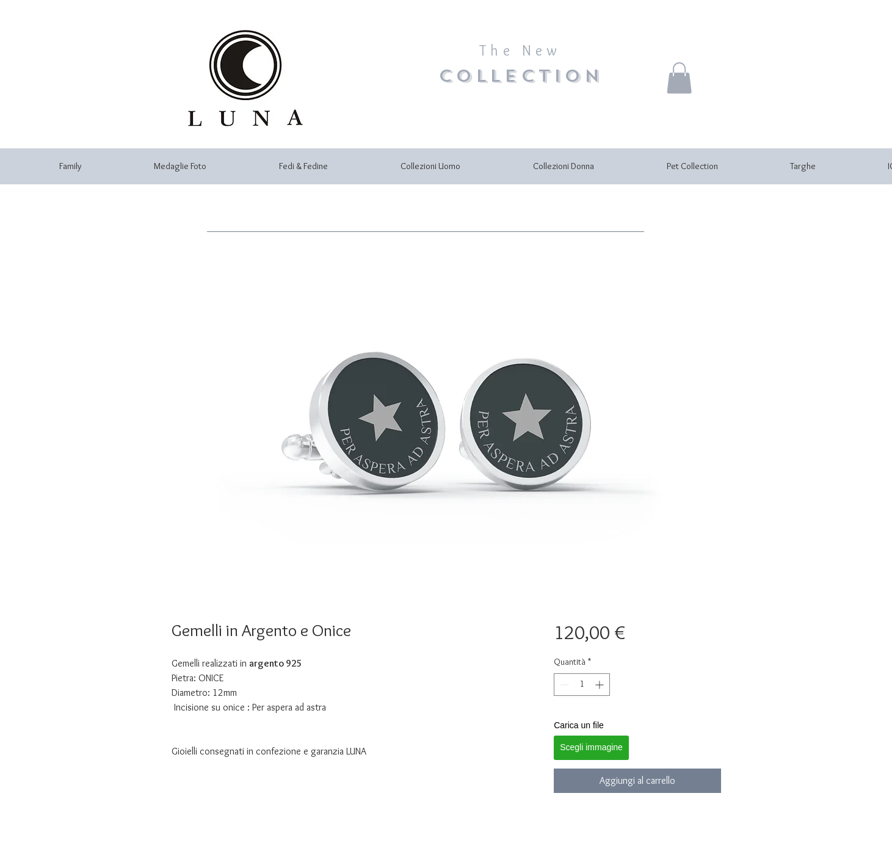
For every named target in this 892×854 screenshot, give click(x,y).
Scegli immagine (591, 747)
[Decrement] (563, 684)
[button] (679, 77)
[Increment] (600, 684)
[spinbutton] (582, 684)
